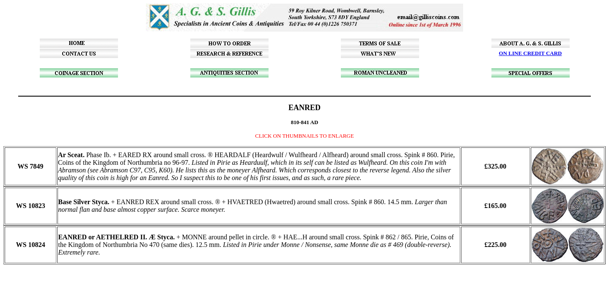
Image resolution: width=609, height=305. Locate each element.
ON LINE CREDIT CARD (530, 53)
